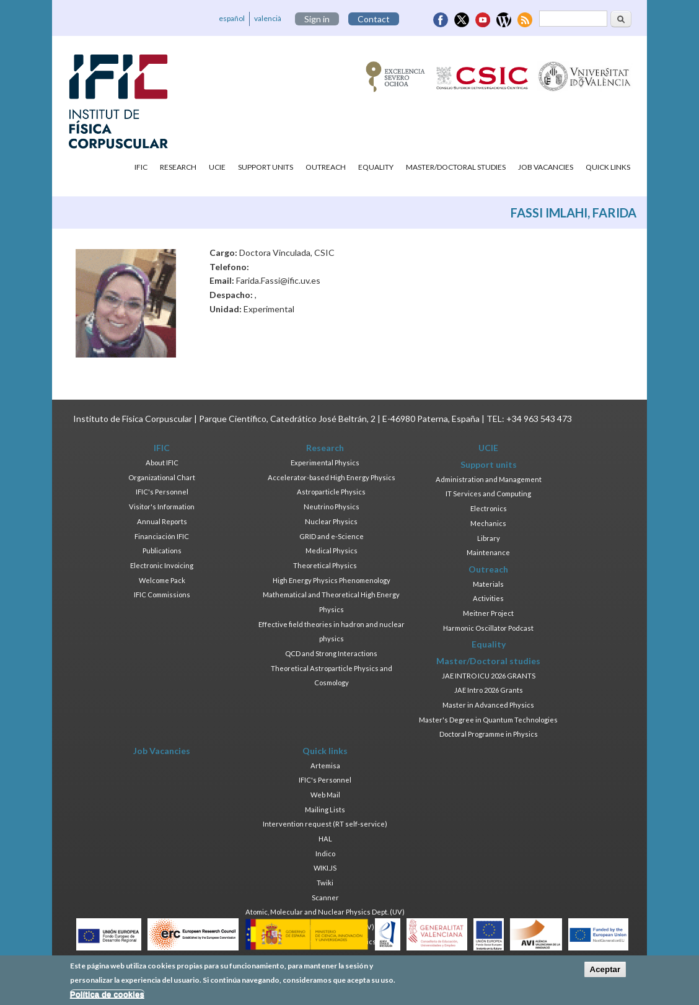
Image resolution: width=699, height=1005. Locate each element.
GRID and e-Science (331, 536)
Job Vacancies (545, 167)
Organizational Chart (161, 477)
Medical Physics (332, 550)
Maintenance (488, 552)
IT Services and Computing (488, 493)
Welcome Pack (162, 580)
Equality (375, 167)
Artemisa (325, 765)
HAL (325, 839)
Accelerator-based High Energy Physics (331, 477)
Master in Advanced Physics (488, 705)
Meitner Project (488, 613)
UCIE (217, 167)
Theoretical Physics (325, 565)
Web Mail (325, 795)
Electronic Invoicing (161, 565)
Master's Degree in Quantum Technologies (488, 720)
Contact (374, 19)
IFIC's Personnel (162, 492)
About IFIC (162, 463)
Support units (265, 167)
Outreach (326, 167)
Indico (325, 853)
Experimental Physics (325, 463)
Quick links (608, 167)
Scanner (325, 897)
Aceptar (605, 971)
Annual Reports (162, 521)
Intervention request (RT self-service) (325, 824)
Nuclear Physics (331, 521)
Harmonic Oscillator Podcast (488, 628)
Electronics (488, 508)
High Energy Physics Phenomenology (331, 580)
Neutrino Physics (331, 506)
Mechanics (488, 523)
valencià (267, 18)
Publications (162, 550)
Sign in (317, 19)
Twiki (325, 883)
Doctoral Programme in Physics (488, 734)
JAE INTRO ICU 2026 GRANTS (488, 676)
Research (178, 167)
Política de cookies (107, 996)
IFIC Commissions (162, 594)
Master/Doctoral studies (456, 167)
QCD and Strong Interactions (331, 653)
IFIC (140, 167)
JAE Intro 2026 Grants (488, 690)
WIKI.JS (325, 868)
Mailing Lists (325, 809)
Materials (488, 584)
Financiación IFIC (161, 536)
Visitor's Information (162, 506)
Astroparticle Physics (331, 492)
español (232, 18)
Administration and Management (489, 479)
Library (488, 538)
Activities (488, 598)
